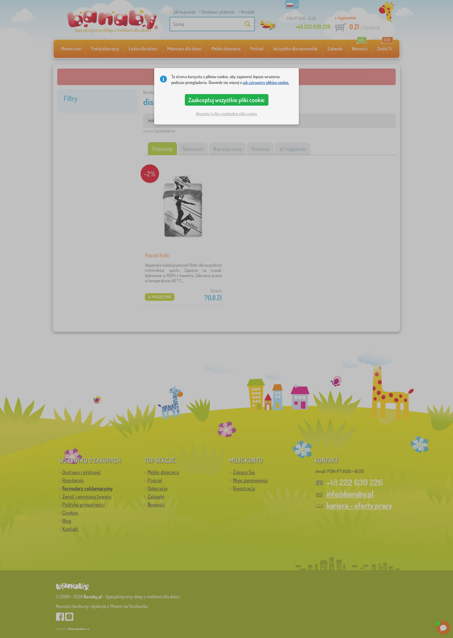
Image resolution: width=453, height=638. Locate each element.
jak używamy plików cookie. (266, 82)
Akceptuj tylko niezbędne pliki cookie (226, 113)
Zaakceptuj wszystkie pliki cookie (226, 100)
